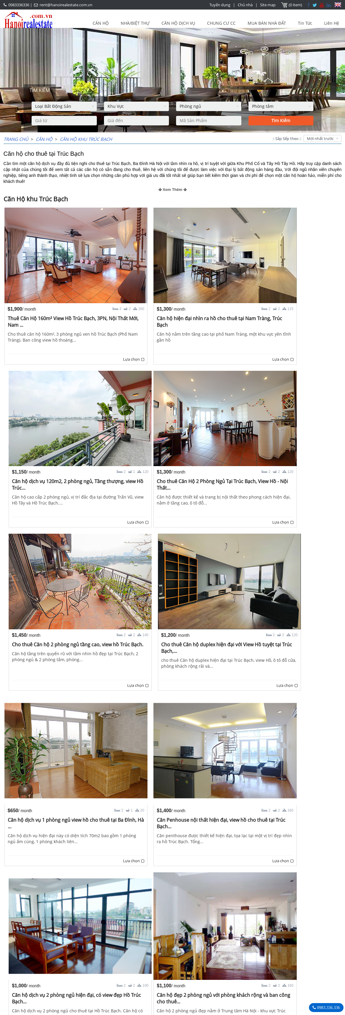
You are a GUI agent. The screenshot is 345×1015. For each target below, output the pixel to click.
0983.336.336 (328, 1007)
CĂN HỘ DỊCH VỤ (178, 23)
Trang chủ (16, 139)
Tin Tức (305, 23)
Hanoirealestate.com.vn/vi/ (270, 990)
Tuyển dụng (219, 4)
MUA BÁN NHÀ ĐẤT (267, 23)
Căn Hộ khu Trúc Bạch (86, 139)
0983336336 (18, 4)
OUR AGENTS (136, 959)
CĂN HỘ (101, 23)
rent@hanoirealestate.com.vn (66, 4)
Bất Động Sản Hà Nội (264, 959)
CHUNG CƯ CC (221, 23)
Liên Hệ (331, 23)
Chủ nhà (245, 4)
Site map (268, 4)
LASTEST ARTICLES (32, 959)
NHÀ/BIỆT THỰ (135, 23)
